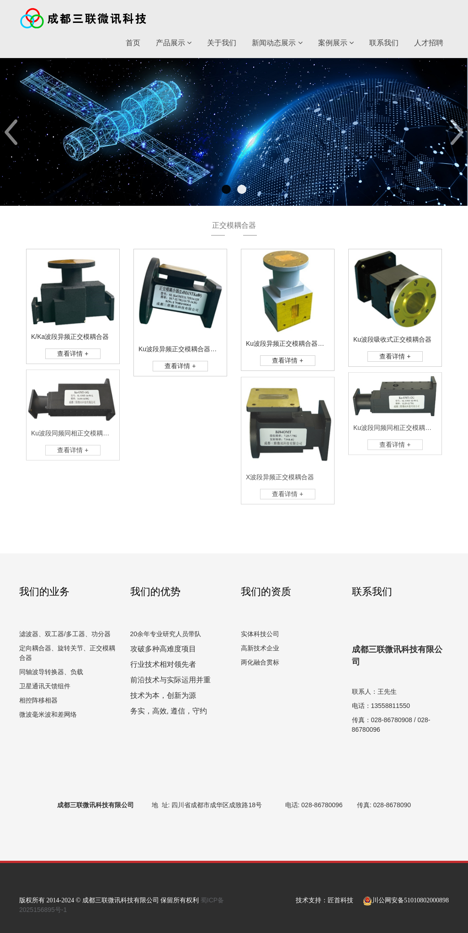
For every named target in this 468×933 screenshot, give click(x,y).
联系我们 (384, 43)
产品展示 (173, 43)
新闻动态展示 (277, 43)
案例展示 (336, 43)
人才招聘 (428, 43)
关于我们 (221, 43)
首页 (133, 43)
